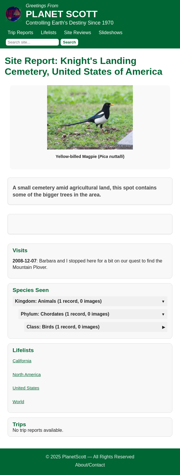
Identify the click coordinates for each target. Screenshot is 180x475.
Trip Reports (20, 32)
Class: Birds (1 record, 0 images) (63, 326)
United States (26, 387)
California (22, 360)
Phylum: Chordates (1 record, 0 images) (65, 314)
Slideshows (110, 32)
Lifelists (48, 32)
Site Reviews (77, 32)
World (18, 401)
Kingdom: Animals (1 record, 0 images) (58, 301)
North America (27, 374)
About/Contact (90, 464)
